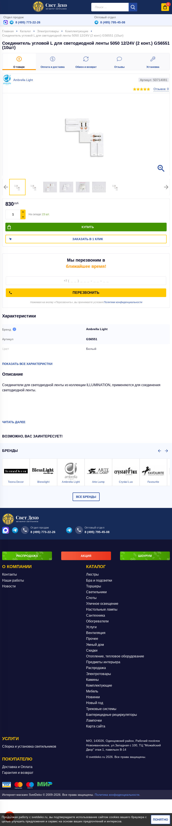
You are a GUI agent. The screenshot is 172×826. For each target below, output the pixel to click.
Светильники (96, 592)
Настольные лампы (101, 609)
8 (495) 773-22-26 (27, 22)
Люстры (92, 574)
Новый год (94, 703)
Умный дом (95, 644)
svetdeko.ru (39, 817)
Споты (91, 598)
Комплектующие (99, 685)
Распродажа (96, 668)
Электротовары (98, 674)
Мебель (92, 691)
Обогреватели (97, 621)
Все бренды (86, 496)
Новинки (93, 697)
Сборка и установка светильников (29, 746)
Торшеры (93, 586)
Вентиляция (95, 633)
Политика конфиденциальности (117, 794)
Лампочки (94, 720)
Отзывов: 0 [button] (161, 89)
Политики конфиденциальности (123, 302)
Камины (92, 679)
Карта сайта (95, 726)
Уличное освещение (102, 603)
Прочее (92, 638)
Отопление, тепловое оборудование (115, 656)
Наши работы (13, 580)
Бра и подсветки (99, 580)
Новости (9, 586)
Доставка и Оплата (17, 767)
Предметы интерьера (103, 662)
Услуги (91, 627)
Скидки (91, 650)
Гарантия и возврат (17, 772)
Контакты (9, 574)
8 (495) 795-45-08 (112, 22)
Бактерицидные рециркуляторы (111, 714)
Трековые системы (101, 709)
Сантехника (95, 615)
